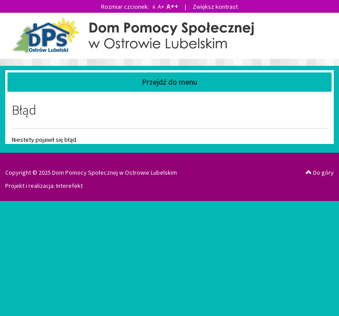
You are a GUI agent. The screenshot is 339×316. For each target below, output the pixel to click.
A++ (172, 6)
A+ (161, 7)
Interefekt (69, 186)
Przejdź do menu (169, 82)
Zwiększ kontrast (215, 7)
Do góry (320, 172)
